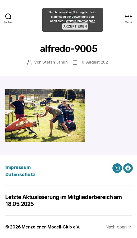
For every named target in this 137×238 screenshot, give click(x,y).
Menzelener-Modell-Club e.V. (51, 227)
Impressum (18, 167)
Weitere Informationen (80, 21)
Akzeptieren (75, 26)
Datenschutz (20, 174)
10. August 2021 (94, 62)
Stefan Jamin (54, 62)
